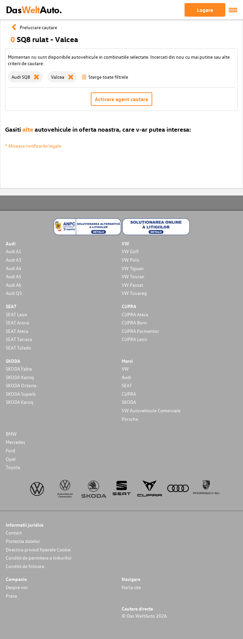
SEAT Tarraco (19, 339)
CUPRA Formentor (140, 331)
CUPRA (129, 394)
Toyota (13, 467)
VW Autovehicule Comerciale (151, 410)
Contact (14, 532)
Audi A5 (13, 276)
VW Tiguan (133, 268)
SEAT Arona (17, 322)
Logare (205, 9)
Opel (11, 459)
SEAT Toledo (18, 347)
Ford (10, 450)
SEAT (127, 385)
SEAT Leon (16, 314)
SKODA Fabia (19, 368)
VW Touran (133, 276)
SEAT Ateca (17, 331)
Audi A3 (13, 260)
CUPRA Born (134, 322)
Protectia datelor (23, 541)
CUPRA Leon (134, 339)
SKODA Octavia (21, 385)
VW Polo (130, 260)
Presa (11, 596)
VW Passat (132, 285)
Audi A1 (13, 251)
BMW (11, 434)
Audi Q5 (14, 293)
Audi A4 (13, 268)
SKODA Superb (21, 394)
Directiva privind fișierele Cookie (38, 549)
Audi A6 (13, 285)
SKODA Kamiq (20, 377)
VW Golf (130, 251)
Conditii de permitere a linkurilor (39, 558)
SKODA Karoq (19, 402)
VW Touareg (134, 293)
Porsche (130, 419)
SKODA (129, 402)
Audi (126, 377)
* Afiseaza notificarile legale (33, 146)
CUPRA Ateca (135, 314)
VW (125, 368)
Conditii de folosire (25, 566)
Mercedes (15, 442)
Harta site (131, 587)
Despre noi (17, 587)
